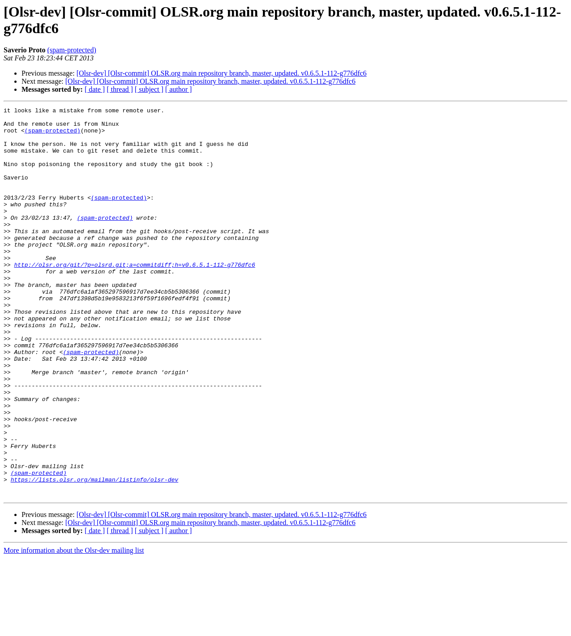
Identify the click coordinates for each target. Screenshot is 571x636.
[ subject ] (149, 89)
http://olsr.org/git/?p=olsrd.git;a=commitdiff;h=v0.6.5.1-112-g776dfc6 (134, 297)
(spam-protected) (71, 50)
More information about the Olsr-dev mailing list (74, 628)
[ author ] (178, 89)
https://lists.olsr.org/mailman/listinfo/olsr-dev (94, 555)
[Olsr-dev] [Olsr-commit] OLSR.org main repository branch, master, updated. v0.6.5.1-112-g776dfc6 (222, 73)
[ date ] (95, 89)
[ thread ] (120, 89)
